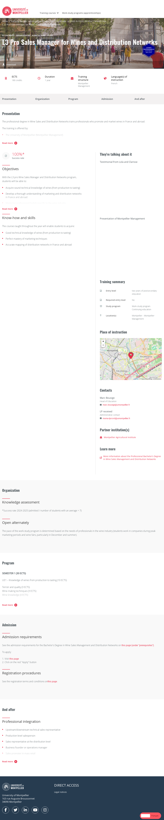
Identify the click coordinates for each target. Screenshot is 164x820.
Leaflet (135, 379)
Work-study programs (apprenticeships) (81, 13)
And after (140, 99)
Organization (42, 99)
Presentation (9, 99)
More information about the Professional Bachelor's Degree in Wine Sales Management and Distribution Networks (130, 457)
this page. (53, 681)
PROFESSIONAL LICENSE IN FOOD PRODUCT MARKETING (79, 21)
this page (14, 658)
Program (73, 99)
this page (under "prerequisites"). (138, 645)
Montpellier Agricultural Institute (118, 437)
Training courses (48, 13)
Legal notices (60, 792)
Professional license (39, 21)
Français (155, 815)
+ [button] (103, 341)
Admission (107, 99)
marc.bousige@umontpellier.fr (116, 404)
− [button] (103, 345)
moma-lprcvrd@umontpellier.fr (116, 418)
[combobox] (145, 815)
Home (5, 21)
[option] (155, 815)
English (145, 815)
